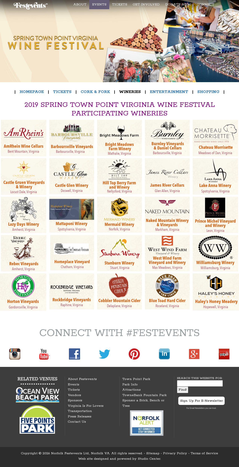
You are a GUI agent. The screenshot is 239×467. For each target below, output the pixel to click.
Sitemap (152, 453)
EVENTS (99, 4)
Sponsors (75, 400)
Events (73, 384)
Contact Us (77, 422)
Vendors (74, 395)
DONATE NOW (178, 4)
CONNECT (205, 4)
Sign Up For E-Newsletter (201, 401)
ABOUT (79, 4)
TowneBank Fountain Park (144, 395)
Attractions (131, 390)
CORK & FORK (95, 91)
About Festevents (82, 379)
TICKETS (119, 4)
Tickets (74, 390)
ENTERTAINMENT (169, 91)
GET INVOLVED (146, 4)
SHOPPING (208, 91)
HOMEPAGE (32, 91)
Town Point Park (136, 379)
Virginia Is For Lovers (85, 406)
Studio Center (149, 459)
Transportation (80, 411)
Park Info (130, 384)
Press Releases (79, 416)
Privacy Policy (175, 453)
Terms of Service (204, 453)
